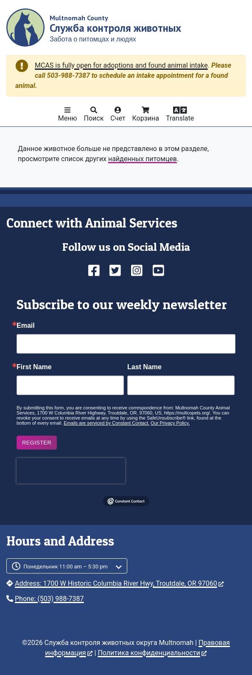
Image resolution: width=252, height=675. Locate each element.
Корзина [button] (145, 118)
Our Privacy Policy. (170, 422)
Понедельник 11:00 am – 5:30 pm (65, 566)
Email (26, 325)
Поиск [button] (94, 118)
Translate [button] (180, 118)
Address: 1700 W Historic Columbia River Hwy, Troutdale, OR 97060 (119, 583)
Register (36, 442)
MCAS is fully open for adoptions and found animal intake (121, 65)
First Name (34, 367)
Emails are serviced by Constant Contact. (106, 422)
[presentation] (71, 470)
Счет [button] (117, 118)
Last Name (144, 367)
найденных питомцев (142, 159)
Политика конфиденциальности (152, 653)
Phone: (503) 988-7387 (49, 599)
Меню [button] (67, 118)
